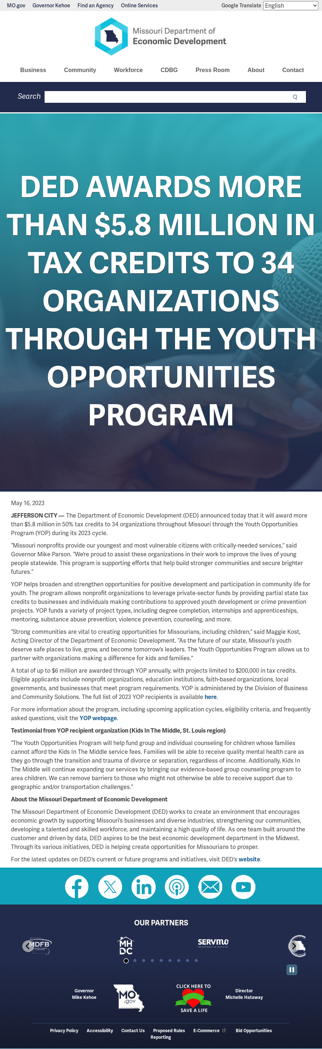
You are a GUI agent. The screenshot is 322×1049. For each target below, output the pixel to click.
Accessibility (100, 1031)
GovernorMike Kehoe (84, 994)
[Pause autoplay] (292, 970)
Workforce (128, 70)
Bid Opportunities (254, 1031)
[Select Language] (290, 5)
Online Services (139, 5)
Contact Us (133, 1031)
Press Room (213, 70)
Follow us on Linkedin (144, 887)
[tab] (126, 961)
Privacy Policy (64, 1031)
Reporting (161, 1037)
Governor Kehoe (51, 5)
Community (80, 70)
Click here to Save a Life (193, 998)
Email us (210, 887)
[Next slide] (294, 946)
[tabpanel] (59, 946)
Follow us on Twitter (110, 887)
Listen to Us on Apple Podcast (177, 887)
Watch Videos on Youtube (243, 887)
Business (33, 70)
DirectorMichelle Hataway (244, 994)
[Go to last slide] (28, 946)
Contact (293, 70)
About (255, 70)
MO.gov (16, 5)
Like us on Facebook (77, 887)
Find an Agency (95, 5)
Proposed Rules (169, 1031)
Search (29, 96)
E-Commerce (210, 1031)
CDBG (169, 70)
